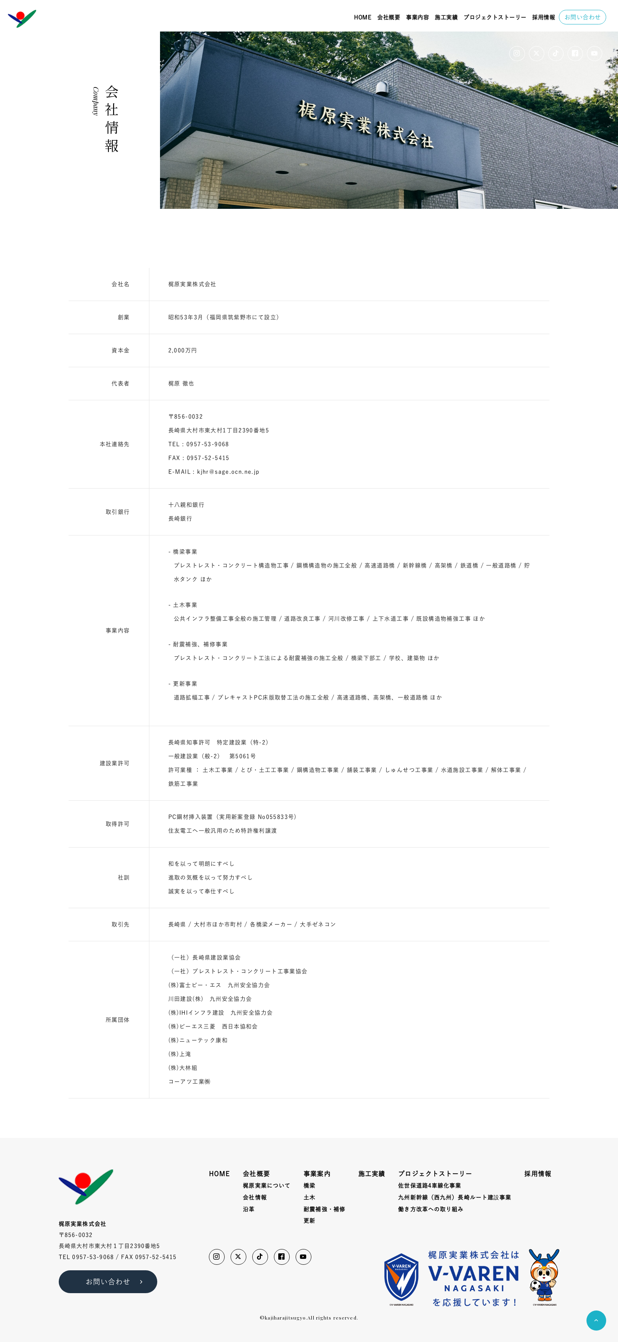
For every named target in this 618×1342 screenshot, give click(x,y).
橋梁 (309, 1185)
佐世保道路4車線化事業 (429, 1185)
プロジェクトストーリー (495, 17)
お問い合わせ (582, 17)
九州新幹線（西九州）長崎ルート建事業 (454, 1198)
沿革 (249, 1209)
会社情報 (254, 1197)
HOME (362, 17)
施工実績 (446, 17)
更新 (309, 1220)
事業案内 (316, 1174)
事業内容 (417, 17)
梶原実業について (266, 1185)
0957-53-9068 (93, 1257)
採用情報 (543, 17)
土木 (309, 1197)
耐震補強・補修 (324, 1209)
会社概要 (388, 17)
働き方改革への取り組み (431, 1209)
